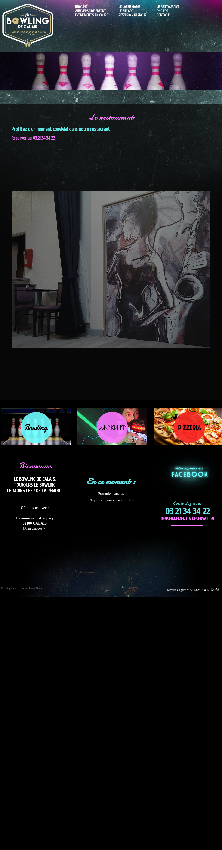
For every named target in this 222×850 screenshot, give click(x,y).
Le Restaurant (168, 7)
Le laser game (129, 7)
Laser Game (36, 588)
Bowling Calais (9, 588)
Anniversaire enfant (90, 11)
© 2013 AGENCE (204, 590)
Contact (163, 15)
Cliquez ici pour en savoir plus (111, 500)
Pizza (24, 588)
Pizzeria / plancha (132, 15)
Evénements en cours (91, 15)
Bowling (81, 7)
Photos (162, 11)
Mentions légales (176, 590)
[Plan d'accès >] (34, 528)
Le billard (126, 11)
